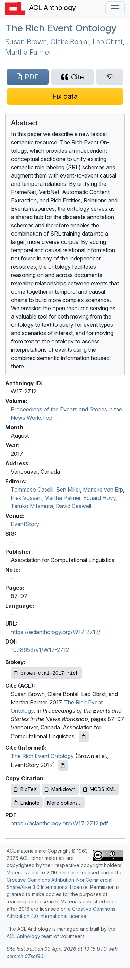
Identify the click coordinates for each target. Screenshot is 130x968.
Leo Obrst (108, 42)
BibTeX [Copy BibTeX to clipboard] (25, 789)
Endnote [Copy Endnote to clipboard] (27, 803)
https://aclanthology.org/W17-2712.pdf (59, 823)
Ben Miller (68, 489)
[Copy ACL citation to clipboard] (84, 736)
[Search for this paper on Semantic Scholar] (109, 77)
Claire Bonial (70, 42)
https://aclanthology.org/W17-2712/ (56, 631)
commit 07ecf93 (25, 956)
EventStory (25, 524)
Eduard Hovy (99, 497)
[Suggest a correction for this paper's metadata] (65, 96)
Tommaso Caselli (32, 489)
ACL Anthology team (30, 936)
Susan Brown (26, 42)
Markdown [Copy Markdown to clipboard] (60, 789)
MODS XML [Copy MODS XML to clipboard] (99, 789)
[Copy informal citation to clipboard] (63, 765)
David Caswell (73, 506)
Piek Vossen (26, 497)
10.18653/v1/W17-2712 (40, 649)
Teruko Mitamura (32, 506)
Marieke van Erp (103, 489)
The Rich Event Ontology (60, 28)
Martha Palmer (28, 52)
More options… (64, 803)
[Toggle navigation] (115, 8)
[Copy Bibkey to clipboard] (46, 673)
